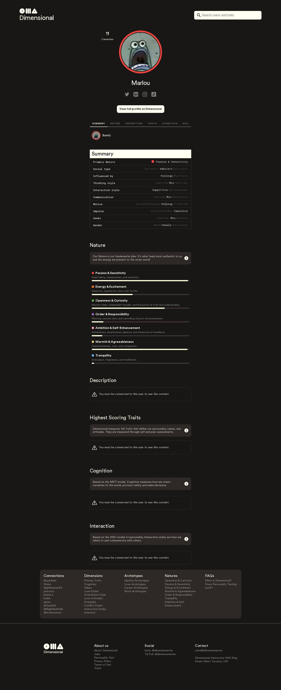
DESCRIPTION (133, 123)
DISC (185, 123)
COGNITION (169, 123)
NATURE (115, 123)
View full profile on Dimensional (140, 109)
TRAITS (152, 123)
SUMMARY (98, 123)
